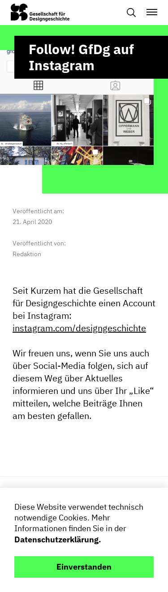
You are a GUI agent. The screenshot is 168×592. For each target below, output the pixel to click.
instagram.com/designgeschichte (79, 328)
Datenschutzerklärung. (57, 539)
